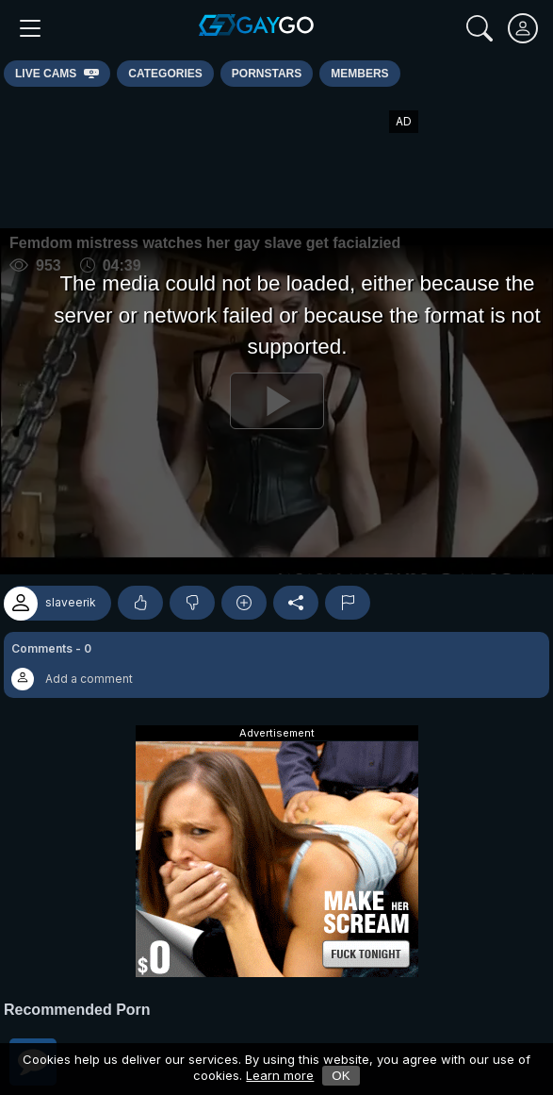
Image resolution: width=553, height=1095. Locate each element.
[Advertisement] (277, 157)
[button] (276, 665)
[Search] (479, 28)
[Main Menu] (30, 28)
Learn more (280, 1075)
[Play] (276, 401)
